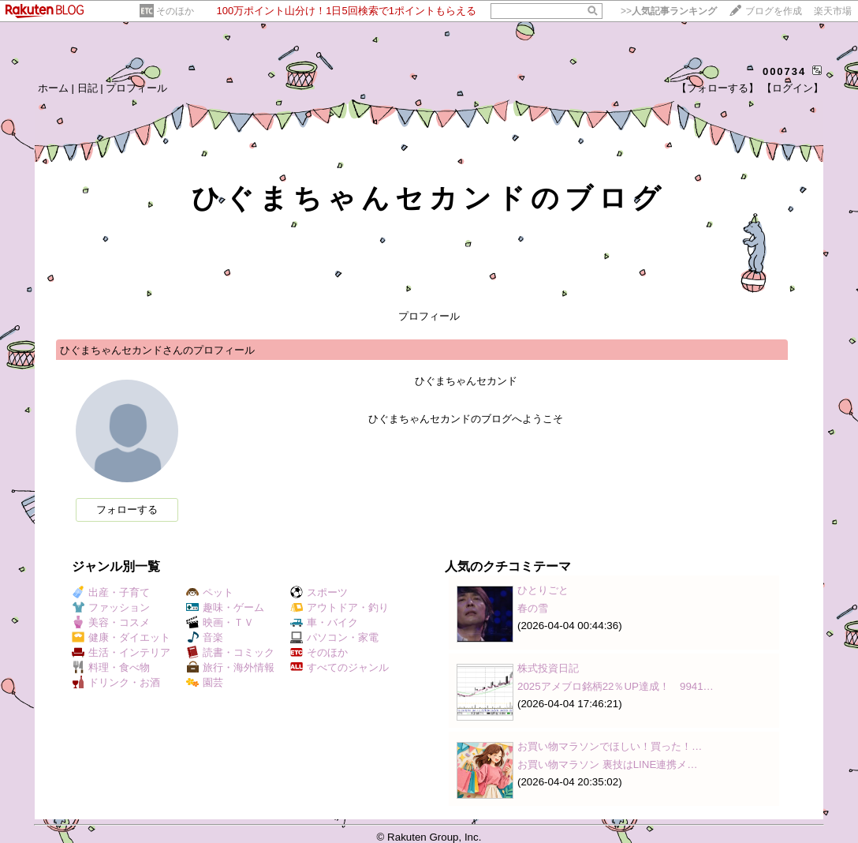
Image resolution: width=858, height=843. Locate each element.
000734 (784, 71)
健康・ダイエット (121, 637)
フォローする (127, 509)
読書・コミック (230, 652)
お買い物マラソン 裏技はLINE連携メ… (607, 764)
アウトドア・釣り (339, 607)
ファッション (111, 607)
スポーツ (319, 592)
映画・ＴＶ (220, 622)
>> (669, 11)
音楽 (204, 637)
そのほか (175, 11)
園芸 (204, 682)
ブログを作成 (773, 11)
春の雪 (532, 608)
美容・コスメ (111, 622)
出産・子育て (111, 592)
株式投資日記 (548, 668)
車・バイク (324, 622)
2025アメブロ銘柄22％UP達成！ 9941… (615, 686)
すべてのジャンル (339, 667)
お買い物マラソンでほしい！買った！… (609, 746)
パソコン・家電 (334, 637)
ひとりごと (543, 590)
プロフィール (136, 88)
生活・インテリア (121, 652)
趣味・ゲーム (225, 607)
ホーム (53, 88)
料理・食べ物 (111, 667)
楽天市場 (833, 11)
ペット (209, 592)
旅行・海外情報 (230, 667)
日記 (87, 88)
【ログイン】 (792, 88)
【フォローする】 (718, 88)
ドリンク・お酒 (116, 682)
